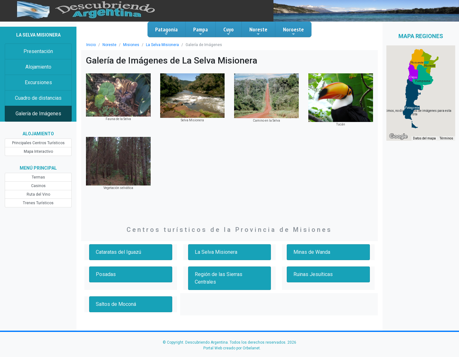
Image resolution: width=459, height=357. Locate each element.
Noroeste (293, 31)
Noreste (258, 31)
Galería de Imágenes (38, 114)
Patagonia (166, 31)
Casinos (38, 186)
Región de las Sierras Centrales (218, 278)
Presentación (38, 51)
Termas (38, 177)
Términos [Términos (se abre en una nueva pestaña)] (446, 138)
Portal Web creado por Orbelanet (231, 348)
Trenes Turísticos (38, 203)
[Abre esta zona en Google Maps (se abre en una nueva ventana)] (398, 136)
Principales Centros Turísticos (38, 143)
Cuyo (228, 31)
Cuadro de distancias (38, 98)
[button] (412, 108)
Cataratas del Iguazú (118, 252)
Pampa (200, 31)
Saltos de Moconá (116, 304)
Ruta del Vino (38, 194)
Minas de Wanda (311, 252)
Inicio (91, 45)
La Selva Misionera (162, 45)
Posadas (106, 274)
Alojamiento (38, 67)
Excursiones (38, 82)
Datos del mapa (424, 138)
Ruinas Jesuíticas (313, 274)
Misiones (131, 45)
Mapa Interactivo (38, 151)
